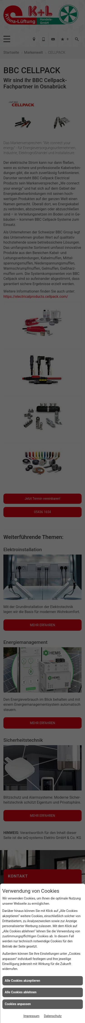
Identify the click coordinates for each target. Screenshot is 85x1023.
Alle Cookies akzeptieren (22, 980)
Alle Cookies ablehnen (20, 992)
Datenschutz (53, 1016)
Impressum (31, 1016)
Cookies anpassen (18, 1004)
